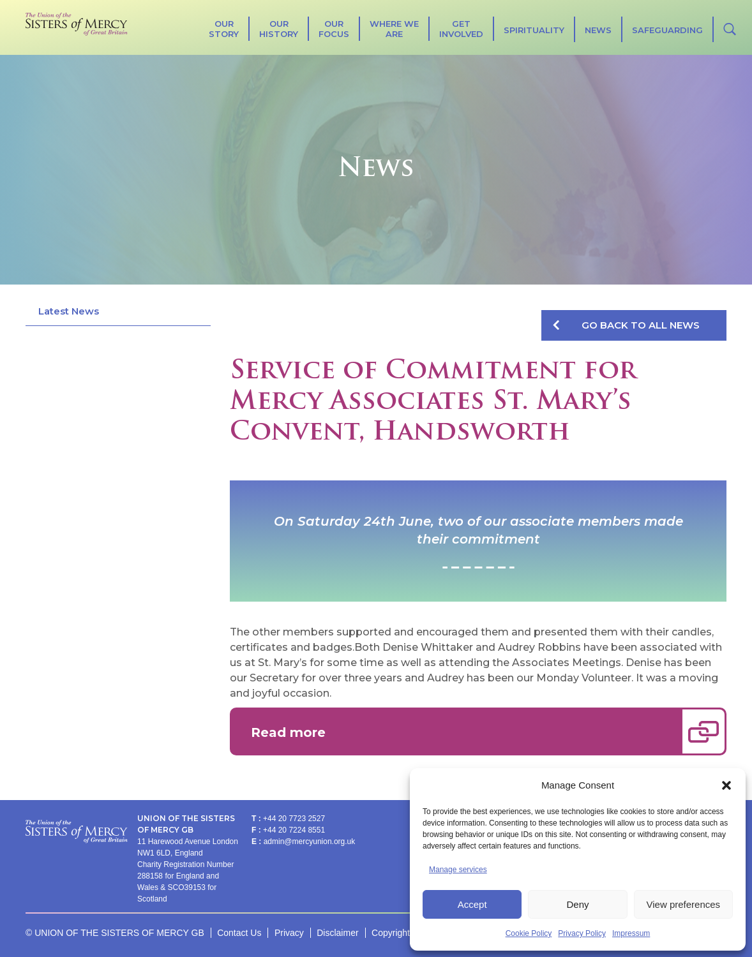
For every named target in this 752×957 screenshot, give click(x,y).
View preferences (684, 904)
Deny (577, 904)
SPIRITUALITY (534, 30)
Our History (278, 29)
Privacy (289, 933)
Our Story (224, 29)
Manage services (458, 869)
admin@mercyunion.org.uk (310, 841)
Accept (472, 904)
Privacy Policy (582, 933)
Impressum (631, 933)
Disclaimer (337, 933)
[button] (726, 785)
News (598, 30)
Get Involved (461, 29)
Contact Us (239, 933)
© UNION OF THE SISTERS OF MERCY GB (115, 933)
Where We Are (394, 29)
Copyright (391, 933)
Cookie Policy (529, 933)
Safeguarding (667, 30)
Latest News (68, 311)
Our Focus (334, 29)
